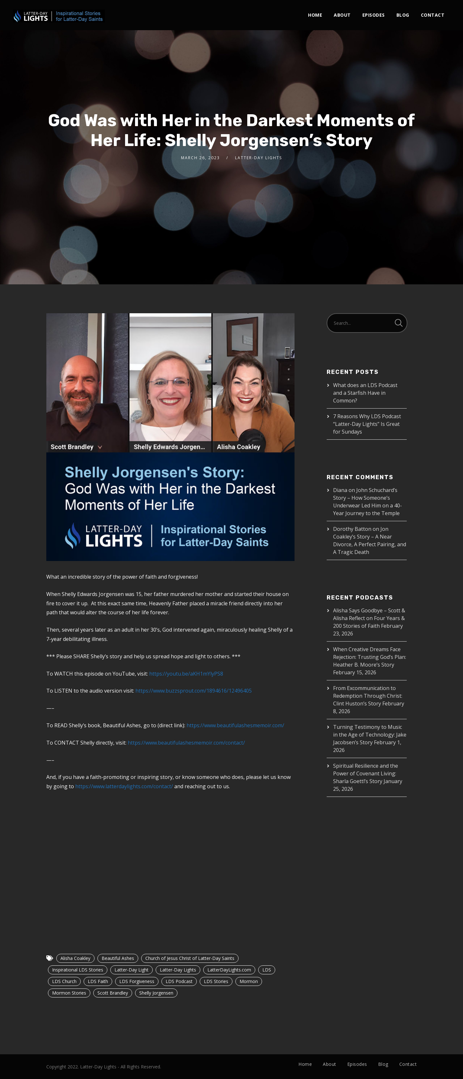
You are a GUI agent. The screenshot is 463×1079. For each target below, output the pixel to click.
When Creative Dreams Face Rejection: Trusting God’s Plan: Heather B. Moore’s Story (369, 657)
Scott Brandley (112, 993)
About (342, 15)
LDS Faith (98, 981)
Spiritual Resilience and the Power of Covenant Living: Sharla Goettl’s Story (365, 773)
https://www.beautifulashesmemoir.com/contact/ (186, 742)
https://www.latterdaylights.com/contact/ (124, 786)
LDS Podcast (179, 981)
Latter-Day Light (131, 970)
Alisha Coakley (75, 958)
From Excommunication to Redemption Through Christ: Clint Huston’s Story (367, 696)
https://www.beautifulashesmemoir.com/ (235, 725)
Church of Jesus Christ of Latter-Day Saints (189, 958)
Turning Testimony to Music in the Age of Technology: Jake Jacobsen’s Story (369, 734)
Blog (402, 15)
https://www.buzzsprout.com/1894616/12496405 (193, 690)
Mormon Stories (69, 993)
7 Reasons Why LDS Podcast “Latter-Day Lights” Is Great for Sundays (367, 424)
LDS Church (64, 981)
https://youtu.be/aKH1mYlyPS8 (186, 673)
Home (315, 15)
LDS (266, 970)
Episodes (373, 15)
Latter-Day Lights (178, 970)
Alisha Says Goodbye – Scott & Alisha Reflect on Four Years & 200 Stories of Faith (369, 618)
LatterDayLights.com (229, 970)
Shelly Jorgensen (156, 993)
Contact (433, 15)
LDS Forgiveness (136, 981)
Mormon (249, 981)
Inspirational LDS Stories (77, 970)
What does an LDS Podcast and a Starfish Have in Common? (365, 393)
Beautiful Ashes (118, 958)
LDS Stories (216, 981)
